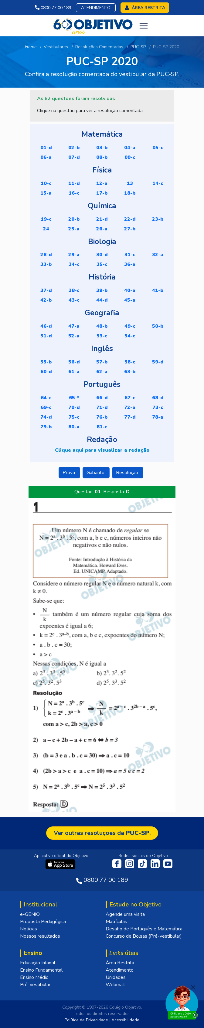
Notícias (28, 929)
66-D (102, 397)
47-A (74, 326)
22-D (130, 219)
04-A (129, 147)
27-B (129, 229)
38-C (74, 290)
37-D (46, 290)
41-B (157, 290)
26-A (101, 229)
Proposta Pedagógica (43, 921)
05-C (157, 147)
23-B (157, 219)
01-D (46, 147)
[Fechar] (193, 987)
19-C (46, 219)
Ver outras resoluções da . (102, 833)
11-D (74, 183)
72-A (129, 407)
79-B (46, 427)
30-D (102, 254)
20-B (74, 219)
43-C (74, 300)
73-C (157, 407)
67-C (129, 397)
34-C (74, 264)
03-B (101, 147)
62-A (101, 371)
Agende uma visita (125, 914)
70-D (74, 407)
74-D (46, 417)
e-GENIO (30, 914)
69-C (46, 407)
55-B (46, 362)
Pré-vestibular (35, 984)
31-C (129, 254)
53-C (102, 336)
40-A (129, 290)
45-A (129, 300)
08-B (101, 157)
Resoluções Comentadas (99, 47)
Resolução (127, 472)
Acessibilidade (125, 1020)
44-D (102, 300)
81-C (102, 427)
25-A (74, 229)
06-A (46, 157)
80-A (74, 427)
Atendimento (95, 8)
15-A (46, 193)
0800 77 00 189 (53, 8)
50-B (157, 326)
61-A (74, 371)
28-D (46, 254)
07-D (74, 157)
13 (130, 183)
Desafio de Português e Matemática (144, 929)
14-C (157, 183)
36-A (129, 264)
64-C (46, 397)
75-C (74, 417)
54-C (129, 336)
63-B (129, 371)
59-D (158, 362)
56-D (74, 362)
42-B (46, 300)
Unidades (116, 977)
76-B (101, 417)
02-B (74, 147)
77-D (130, 417)
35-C (102, 264)
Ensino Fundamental (41, 970)
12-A (101, 183)
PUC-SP (138, 47)
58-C (129, 362)
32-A (157, 254)
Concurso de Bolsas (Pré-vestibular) (144, 936)
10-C (46, 183)
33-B (46, 264)
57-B (101, 362)
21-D (102, 219)
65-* (74, 397)
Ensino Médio (34, 977)
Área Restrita (120, 962)
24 (46, 229)
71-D (102, 407)
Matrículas (116, 921)
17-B (101, 193)
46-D (46, 326)
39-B (101, 290)
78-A (157, 417)
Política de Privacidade (86, 1020)
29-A (74, 254)
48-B (101, 326)
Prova (69, 472)
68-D (158, 397)
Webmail (115, 984)
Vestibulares (56, 47)
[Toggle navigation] (143, 25)
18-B (129, 193)
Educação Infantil (37, 962)
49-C (129, 326)
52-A (74, 336)
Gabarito (96, 472)
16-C (74, 193)
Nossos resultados (40, 936)
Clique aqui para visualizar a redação (102, 450)
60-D (46, 371)
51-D (46, 336)
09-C (129, 157)
